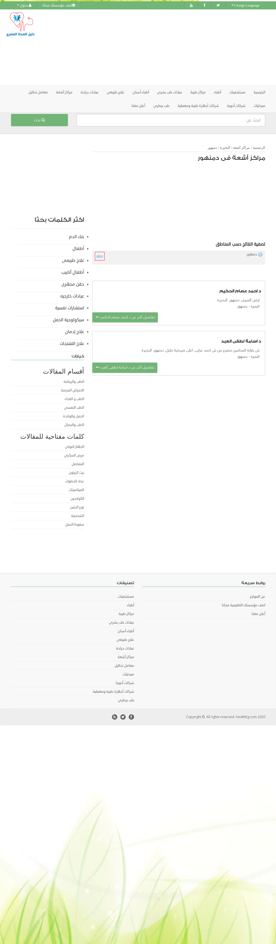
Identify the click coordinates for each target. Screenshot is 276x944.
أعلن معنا (138, 105)
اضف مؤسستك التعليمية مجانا (243, 605)
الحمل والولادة (73, 416)
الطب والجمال (74, 424)
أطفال (78, 248)
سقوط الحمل (74, 524)
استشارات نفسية (69, 308)
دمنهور (212, 147)
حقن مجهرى (72, 284)
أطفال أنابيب (72, 272)
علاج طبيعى (73, 260)
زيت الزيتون (76, 472)
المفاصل (78, 463)
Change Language (245, 5)
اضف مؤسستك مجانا (58, 5)
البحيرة (225, 147)
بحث (39, 119)
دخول (24, 5)
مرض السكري (74, 455)
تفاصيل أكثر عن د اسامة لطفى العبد (125, 367)
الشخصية (77, 515)
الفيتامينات (76, 489)
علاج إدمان (74, 331)
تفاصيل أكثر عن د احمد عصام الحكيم (125, 317)
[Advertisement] (172, 47)
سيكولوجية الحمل (68, 320)
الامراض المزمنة (72, 390)
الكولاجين (77, 498)
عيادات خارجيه (72, 296)
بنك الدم (76, 236)
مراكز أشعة (241, 147)
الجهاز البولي (74, 446)
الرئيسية (259, 92)
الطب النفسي (74, 407)
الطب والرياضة (74, 381)
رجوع (100, 255)
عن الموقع (257, 596)
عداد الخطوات (74, 481)
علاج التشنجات (72, 343)
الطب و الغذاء (74, 398)
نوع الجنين (77, 507)
